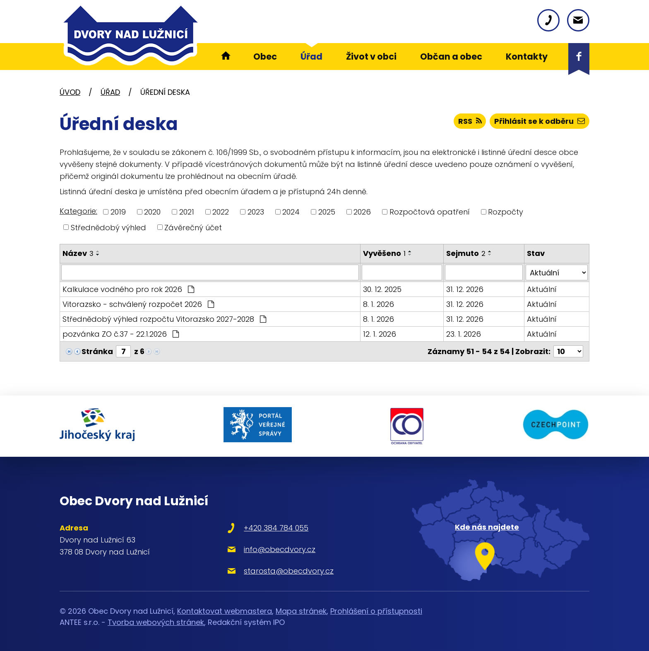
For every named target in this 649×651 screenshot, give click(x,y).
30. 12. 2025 (382, 289)
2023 (256, 212)
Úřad (110, 92)
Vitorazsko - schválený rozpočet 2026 (138, 304)
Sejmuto (466, 253)
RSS (470, 121)
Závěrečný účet (193, 227)
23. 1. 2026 (463, 334)
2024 (291, 212)
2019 (118, 212)
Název (78, 253)
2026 (362, 212)
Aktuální (542, 289)
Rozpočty (505, 212)
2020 (152, 212)
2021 (186, 212)
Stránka (97, 351)
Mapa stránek (301, 611)
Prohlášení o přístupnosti (376, 611)
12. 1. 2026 (379, 334)
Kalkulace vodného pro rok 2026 (128, 289)
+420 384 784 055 (276, 528)
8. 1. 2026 (378, 304)
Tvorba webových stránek (156, 622)
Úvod (70, 92)
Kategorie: (78, 211)
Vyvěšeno (384, 253)
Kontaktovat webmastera (224, 611)
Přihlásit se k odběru (539, 121)
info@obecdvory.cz (279, 549)
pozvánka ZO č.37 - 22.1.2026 (120, 334)
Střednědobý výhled (108, 227)
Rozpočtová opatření (429, 212)
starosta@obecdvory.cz (289, 571)
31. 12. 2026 (464, 289)
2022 (220, 212)
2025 (326, 212)
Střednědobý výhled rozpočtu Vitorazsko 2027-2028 (164, 319)
